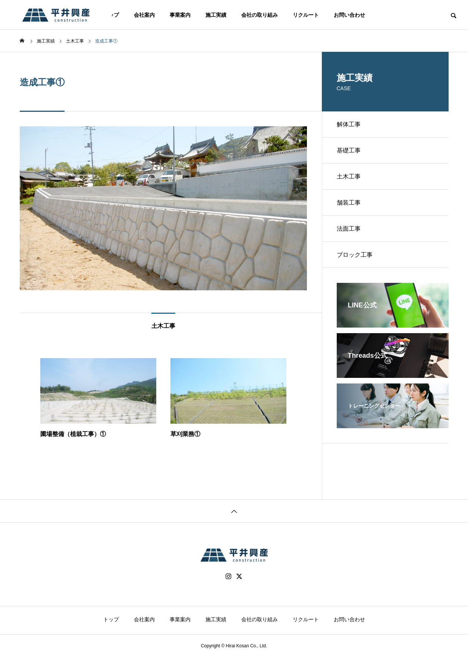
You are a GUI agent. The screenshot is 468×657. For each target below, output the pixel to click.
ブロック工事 (355, 255)
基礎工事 (349, 150)
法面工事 (349, 228)
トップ (111, 619)
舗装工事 (349, 202)
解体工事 (349, 124)
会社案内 (144, 15)
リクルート (306, 15)
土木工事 (349, 176)
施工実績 (215, 15)
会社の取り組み (259, 15)
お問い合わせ (349, 15)
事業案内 (180, 15)
